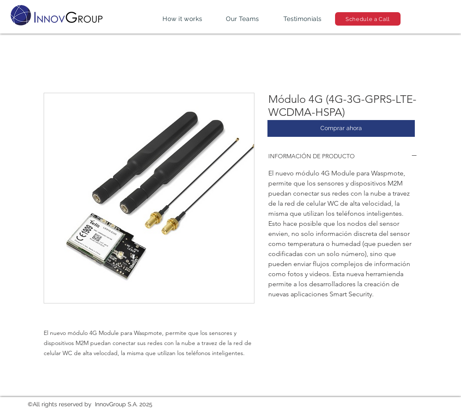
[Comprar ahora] (341, 128)
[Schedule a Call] (368, 19)
